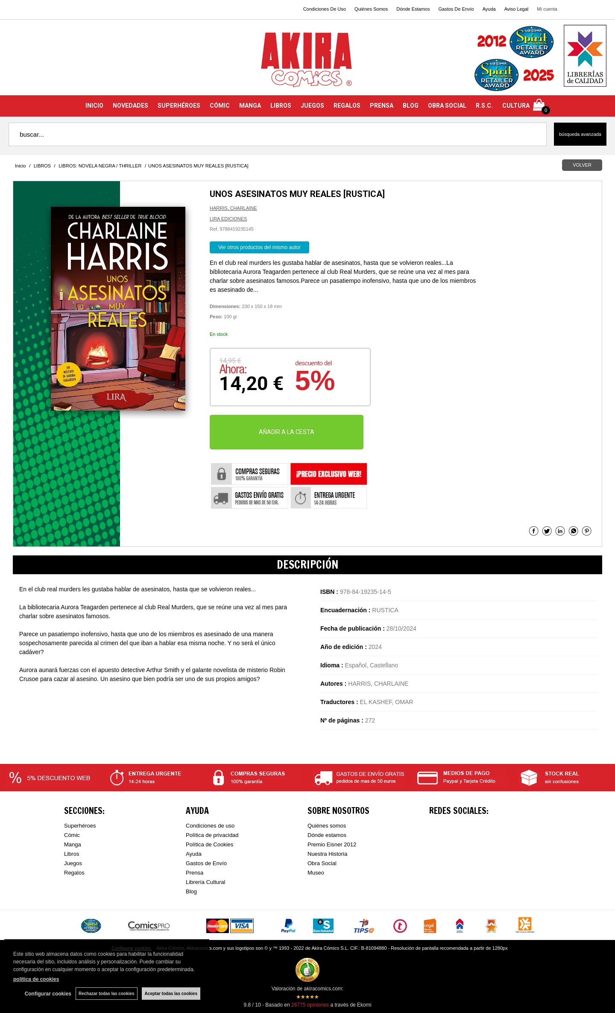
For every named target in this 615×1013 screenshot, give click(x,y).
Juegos (73, 863)
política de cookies (36, 979)
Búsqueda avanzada (580, 134)
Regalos (74, 872)
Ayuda (489, 9)
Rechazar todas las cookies (107, 993)
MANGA (250, 105)
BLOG (411, 105)
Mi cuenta (547, 9)
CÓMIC (220, 105)
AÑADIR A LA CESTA (286, 432)
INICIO (94, 105)
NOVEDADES (130, 105)
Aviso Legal (516, 9)
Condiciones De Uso (324, 9)
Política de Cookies (209, 844)
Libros (71, 854)
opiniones (310, 1005)
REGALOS (347, 105)
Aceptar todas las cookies (171, 993)
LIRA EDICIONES (228, 218)
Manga (72, 844)
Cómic (72, 835)
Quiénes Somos (371, 9)
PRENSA (381, 105)
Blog (191, 891)
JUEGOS (312, 105)
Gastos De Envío (456, 9)
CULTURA (516, 105)
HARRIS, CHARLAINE (233, 208)
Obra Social (322, 863)
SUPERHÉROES (179, 105)
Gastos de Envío (206, 863)
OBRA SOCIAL (447, 105)
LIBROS (280, 105)
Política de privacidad (212, 835)
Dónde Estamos (413, 9)
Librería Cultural (206, 882)
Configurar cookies (48, 994)
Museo (316, 872)
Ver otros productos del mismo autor (259, 247)
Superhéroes (80, 825)
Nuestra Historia (327, 854)
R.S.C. (484, 105)
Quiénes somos (327, 825)
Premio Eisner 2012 (332, 844)
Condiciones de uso (210, 825)
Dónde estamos (327, 835)
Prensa (194, 872)
